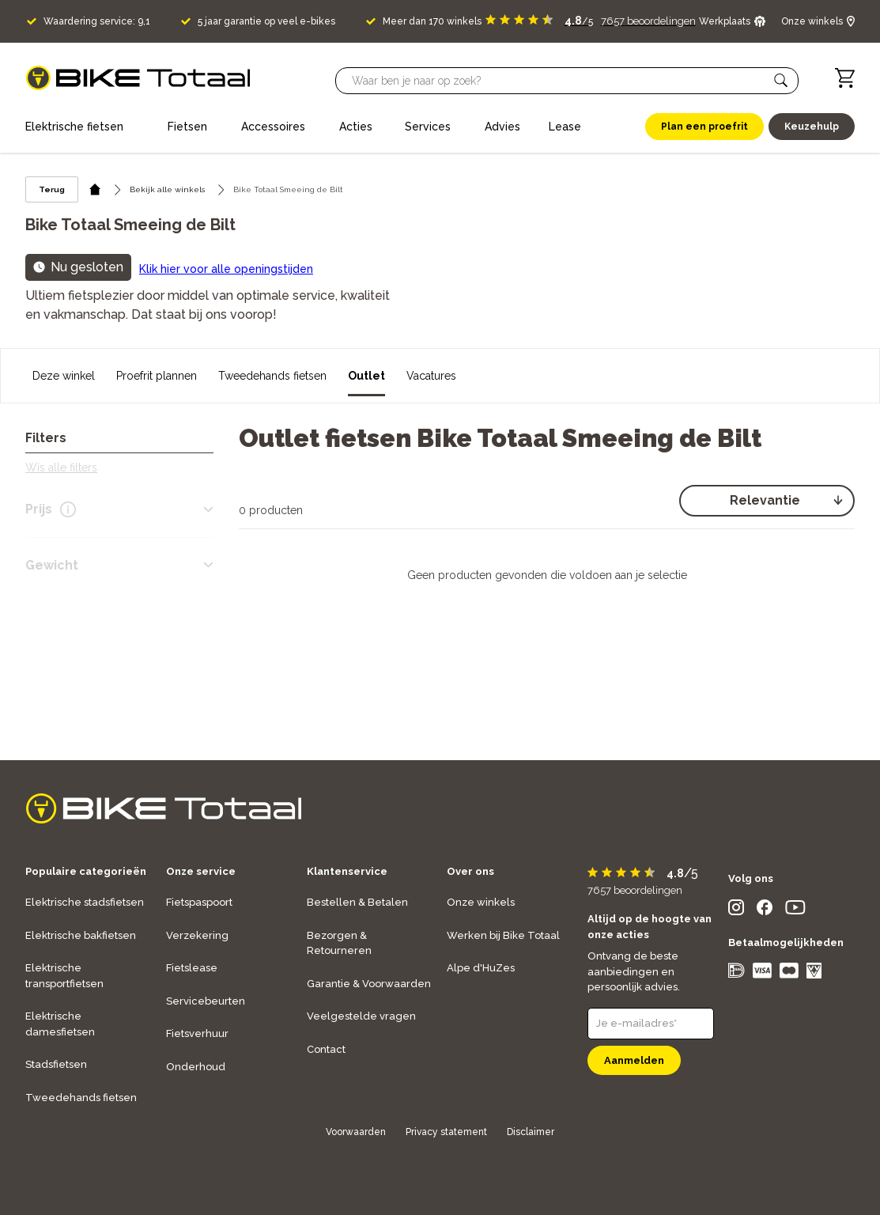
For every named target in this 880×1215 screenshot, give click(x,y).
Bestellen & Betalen (357, 902)
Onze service (201, 871)
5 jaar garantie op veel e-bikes (266, 21)
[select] (767, 501)
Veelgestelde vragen (361, 1016)
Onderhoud (195, 1067)
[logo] (138, 78)
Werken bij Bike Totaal (503, 935)
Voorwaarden (356, 1131)
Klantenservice (347, 871)
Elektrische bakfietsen (80, 935)
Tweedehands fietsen (272, 375)
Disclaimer (530, 1131)
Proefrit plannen (156, 375)
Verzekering (197, 935)
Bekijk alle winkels (167, 189)
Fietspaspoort (199, 902)
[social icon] (736, 910)
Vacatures (431, 375)
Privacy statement (446, 1131)
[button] (781, 81)
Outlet (366, 375)
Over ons (470, 871)
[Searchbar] (560, 81)
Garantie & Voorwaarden (369, 984)
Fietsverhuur (197, 1033)
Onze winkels (481, 902)
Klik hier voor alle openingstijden (226, 269)
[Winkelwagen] (845, 78)
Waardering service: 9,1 (96, 21)
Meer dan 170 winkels (432, 21)
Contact (326, 1049)
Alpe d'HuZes (481, 968)
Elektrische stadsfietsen (84, 902)
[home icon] (95, 189)
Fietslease (191, 968)
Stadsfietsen (56, 1064)
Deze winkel (63, 375)
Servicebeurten (205, 1001)
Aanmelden (634, 1060)
